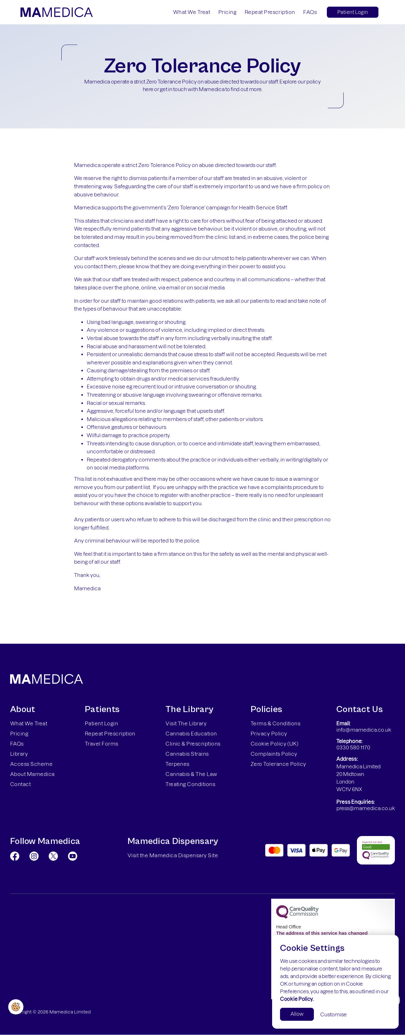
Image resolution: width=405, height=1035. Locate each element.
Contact (20, 784)
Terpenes (177, 764)
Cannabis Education (191, 733)
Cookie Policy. (297, 999)
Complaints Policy (274, 754)
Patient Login (352, 12)
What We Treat (191, 12)
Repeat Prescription (270, 12)
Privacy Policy (269, 733)
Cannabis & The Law (191, 774)
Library (19, 754)
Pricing (227, 12)
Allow (296, 1014)
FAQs (310, 12)
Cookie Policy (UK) (275, 744)
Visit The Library (186, 723)
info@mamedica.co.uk (363, 729)
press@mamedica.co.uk (365, 808)
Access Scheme (31, 764)
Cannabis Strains (187, 754)
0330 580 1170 (353, 747)
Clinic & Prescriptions (193, 744)
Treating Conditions (190, 784)
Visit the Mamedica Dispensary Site (173, 855)
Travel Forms (101, 744)
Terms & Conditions (276, 723)
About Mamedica (32, 774)
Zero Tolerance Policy (278, 764)
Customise (333, 1014)
